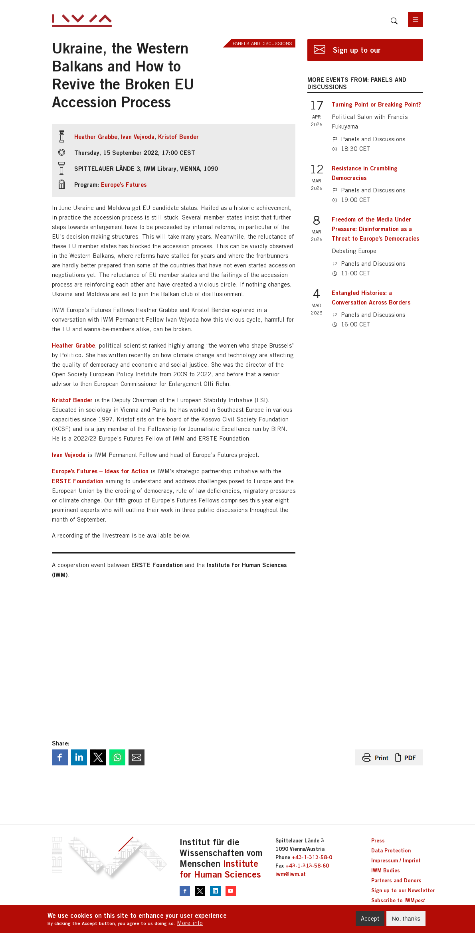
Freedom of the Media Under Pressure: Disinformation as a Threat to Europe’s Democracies (375, 228)
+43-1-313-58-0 (312, 857)
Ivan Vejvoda (137, 136)
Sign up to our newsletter (357, 53)
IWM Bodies (385, 870)
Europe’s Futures (123, 184)
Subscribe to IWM (397, 900)
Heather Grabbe (95, 136)
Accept (370, 918)
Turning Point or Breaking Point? (376, 104)
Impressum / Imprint (396, 860)
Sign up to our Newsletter (403, 890)
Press (378, 840)
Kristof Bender (178, 136)
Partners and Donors (396, 880)
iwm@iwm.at (290, 874)
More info (190, 923)
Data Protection (391, 850)
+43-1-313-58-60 (307, 865)
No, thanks (406, 918)
